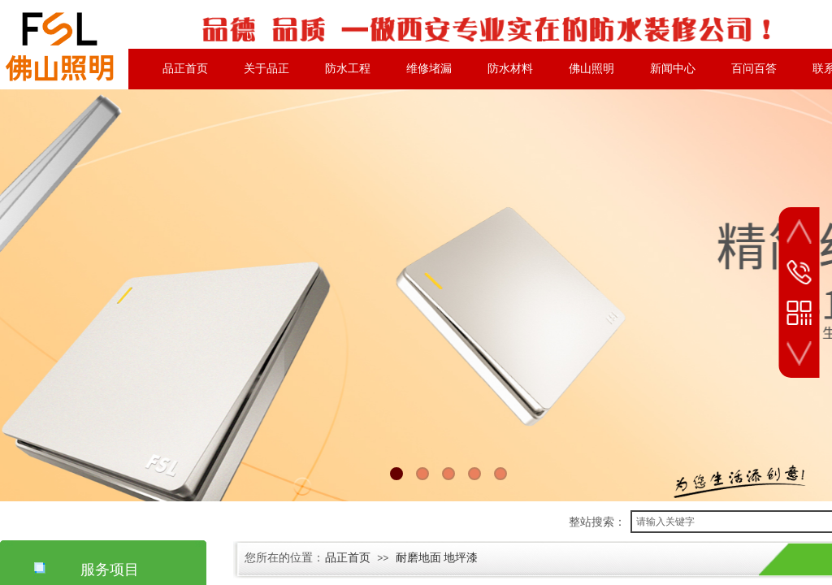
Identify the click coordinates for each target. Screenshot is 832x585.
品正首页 (185, 69)
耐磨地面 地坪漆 (437, 558)
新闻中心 (673, 69)
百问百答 (754, 69)
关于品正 (266, 69)
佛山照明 (591, 69)
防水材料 (510, 69)
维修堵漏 (429, 69)
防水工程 (347, 69)
